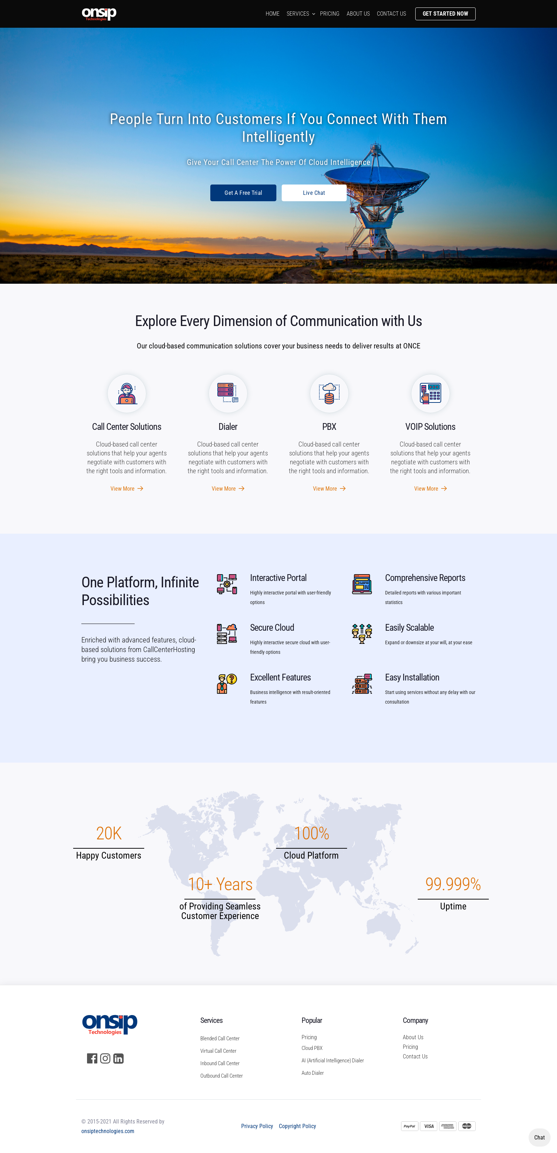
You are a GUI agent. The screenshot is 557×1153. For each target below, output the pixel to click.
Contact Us (415, 1056)
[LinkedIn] (118, 1059)
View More (126, 488)
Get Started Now (445, 13)
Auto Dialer (313, 1073)
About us (358, 13)
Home (273, 13)
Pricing (330, 13)
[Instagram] (105, 1059)
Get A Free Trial (243, 192)
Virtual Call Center (218, 1051)
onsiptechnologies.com (107, 1131)
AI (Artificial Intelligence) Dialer (333, 1060)
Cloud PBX (312, 1048)
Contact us (391, 13)
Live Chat (314, 193)
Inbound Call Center (220, 1063)
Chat (539, 1137)
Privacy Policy (257, 1126)
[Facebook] (92, 1059)
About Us (413, 1037)
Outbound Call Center (221, 1076)
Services (298, 13)
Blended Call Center (220, 1038)
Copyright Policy (297, 1126)
